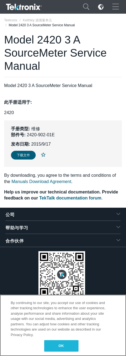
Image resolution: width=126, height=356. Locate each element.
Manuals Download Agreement (41, 181)
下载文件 (23, 155)
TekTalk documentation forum (70, 198)
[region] (63, 325)
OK (61, 346)
